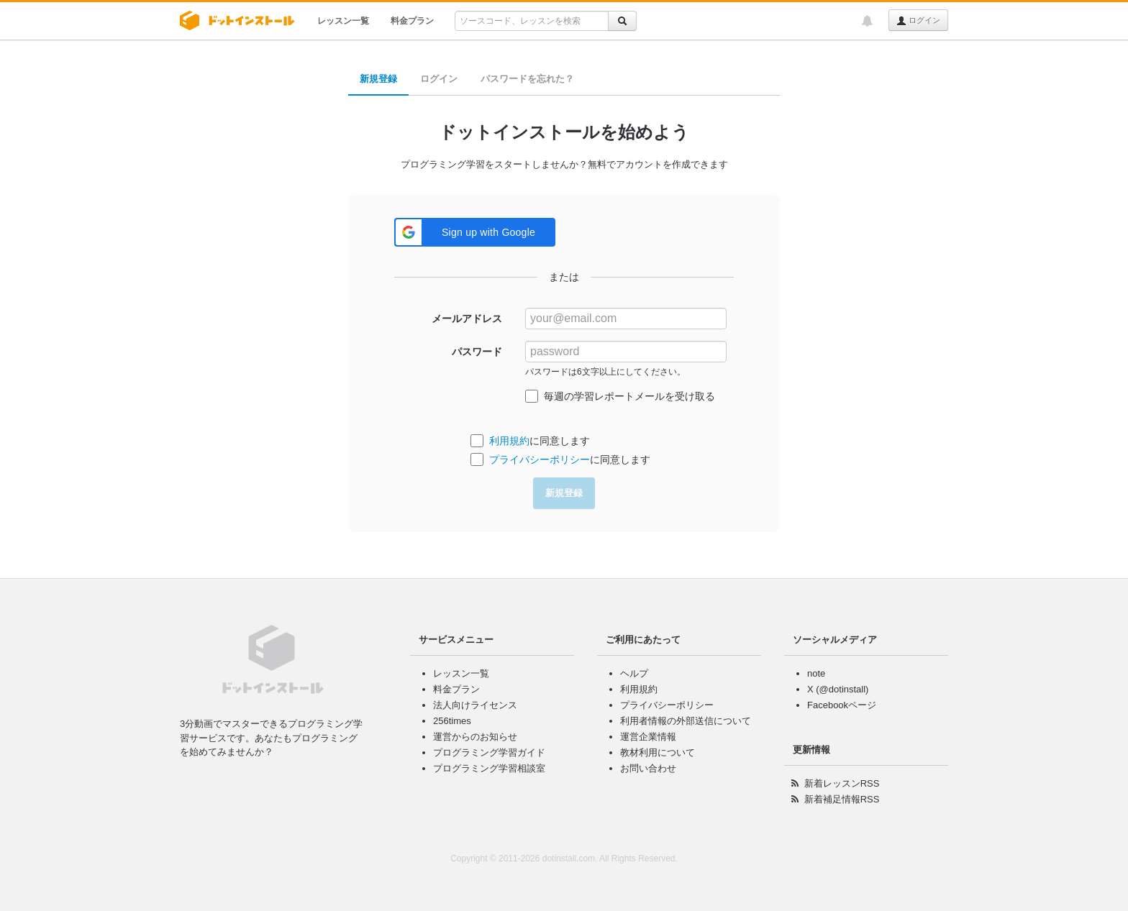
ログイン (918, 21)
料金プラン (412, 21)
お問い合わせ (648, 768)
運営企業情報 (648, 736)
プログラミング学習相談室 (489, 768)
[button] (474, 232)
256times (452, 720)
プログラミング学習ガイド (489, 752)
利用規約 (509, 441)
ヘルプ (634, 673)
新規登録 (378, 78)
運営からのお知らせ (475, 736)
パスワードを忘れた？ (527, 78)
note (816, 673)
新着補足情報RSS (842, 799)
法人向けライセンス (475, 705)
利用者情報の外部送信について (685, 720)
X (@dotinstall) (837, 689)
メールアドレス (467, 318)
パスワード (477, 351)
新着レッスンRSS (842, 783)
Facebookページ (841, 705)
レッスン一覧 (343, 21)
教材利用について (657, 752)
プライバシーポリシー (539, 459)
